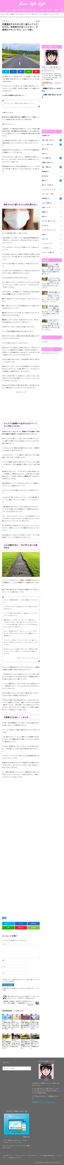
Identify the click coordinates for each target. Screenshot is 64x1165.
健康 (44, 179)
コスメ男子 (46, 246)
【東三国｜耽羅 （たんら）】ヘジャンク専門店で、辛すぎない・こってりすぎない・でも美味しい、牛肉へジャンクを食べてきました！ (51, 294)
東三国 (45, 175)
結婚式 (45, 210)
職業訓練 (45, 171)
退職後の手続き (49, 10)
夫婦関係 (14, 10)
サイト (4, 973)
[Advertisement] (32, 37)
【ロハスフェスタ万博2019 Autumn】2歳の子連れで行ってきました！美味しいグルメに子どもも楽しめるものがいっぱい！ (51, 280)
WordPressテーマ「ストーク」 (13, 1137)
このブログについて (7, 1155)
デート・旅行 (29, 10)
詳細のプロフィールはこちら (44, 1102)
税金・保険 (46, 166)
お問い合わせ (56, 10)
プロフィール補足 (48, 250)
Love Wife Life (47, 1162)
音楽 (44, 215)
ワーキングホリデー (48, 228)
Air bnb (45, 224)
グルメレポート (47, 193)
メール (4, 967)
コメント (4, 944)
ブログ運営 (42, 10)
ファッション (46, 241)
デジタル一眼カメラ (48, 219)
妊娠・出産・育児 (21, 10)
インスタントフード (48, 188)
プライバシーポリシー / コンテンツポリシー (26, 1155)
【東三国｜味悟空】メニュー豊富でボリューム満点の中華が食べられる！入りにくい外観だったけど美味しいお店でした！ (50, 307)
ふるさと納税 (46, 202)
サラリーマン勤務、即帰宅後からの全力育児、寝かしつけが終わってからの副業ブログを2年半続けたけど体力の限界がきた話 (51, 266)
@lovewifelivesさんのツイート (50, 349)
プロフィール (8, 10)
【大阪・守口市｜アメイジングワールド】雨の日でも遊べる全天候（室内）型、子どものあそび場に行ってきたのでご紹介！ (50, 321)
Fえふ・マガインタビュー (29, 658)
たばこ (45, 237)
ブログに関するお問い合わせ (47, 1155)
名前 (3, 960)
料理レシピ (46, 206)
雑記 (34, 10)
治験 (44, 232)
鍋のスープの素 (47, 184)
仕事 (37, 10)
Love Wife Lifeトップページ (15, 1157)
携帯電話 (46, 197)
